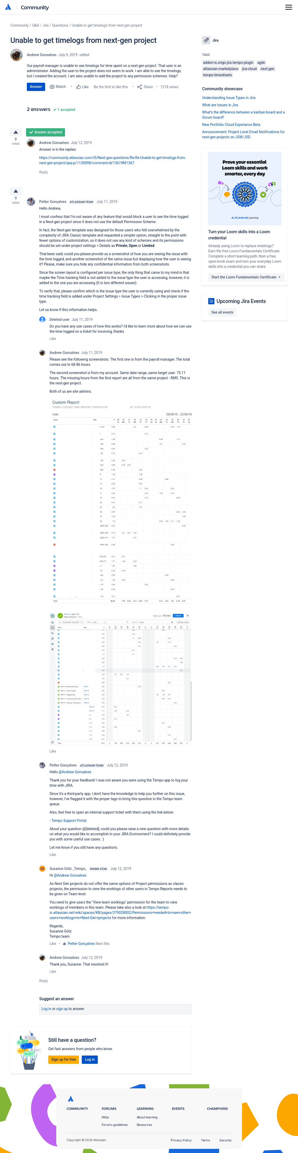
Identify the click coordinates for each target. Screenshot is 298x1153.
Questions (60, 25)
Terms (205, 1140)
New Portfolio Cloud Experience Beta (231, 125)
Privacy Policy (181, 1140)
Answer (36, 87)
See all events (222, 312)
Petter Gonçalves (53, 206)
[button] (121, 508)
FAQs (105, 1117)
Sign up (62, 1013)
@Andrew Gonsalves (75, 776)
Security (225, 1140)
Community (35, 7)
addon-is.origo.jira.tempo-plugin (228, 62)
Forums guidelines (115, 1125)
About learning (147, 1117)
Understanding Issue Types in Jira (228, 98)
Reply (43, 174)
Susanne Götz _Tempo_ (68, 873)
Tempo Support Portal (68, 825)
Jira (46, 25)
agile (261, 62)
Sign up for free (63, 1063)
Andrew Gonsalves (42, 55)
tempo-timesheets (217, 75)
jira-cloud (249, 69)
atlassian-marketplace (220, 69)
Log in (46, 1013)
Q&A (35, 25)
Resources (144, 1125)
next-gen (267, 69)
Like (53, 343)
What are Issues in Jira (220, 105)
